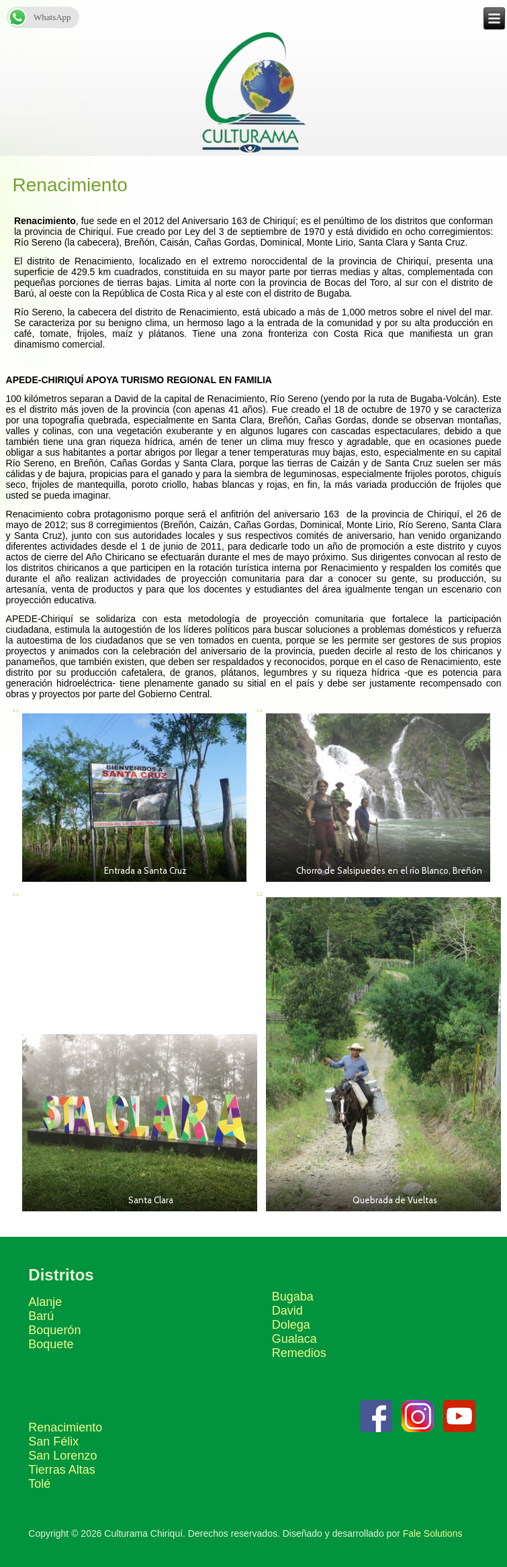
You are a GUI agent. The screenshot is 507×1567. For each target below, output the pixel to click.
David (287, 1310)
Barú (41, 1316)
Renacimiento (65, 1427)
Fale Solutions (433, 1533)
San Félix (53, 1441)
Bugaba (293, 1296)
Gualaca (294, 1339)
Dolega (291, 1324)
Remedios (299, 1353)
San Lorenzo (62, 1455)
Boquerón (54, 1330)
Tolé (39, 1483)
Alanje (45, 1302)
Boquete (50, 1344)
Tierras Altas (61, 1469)
